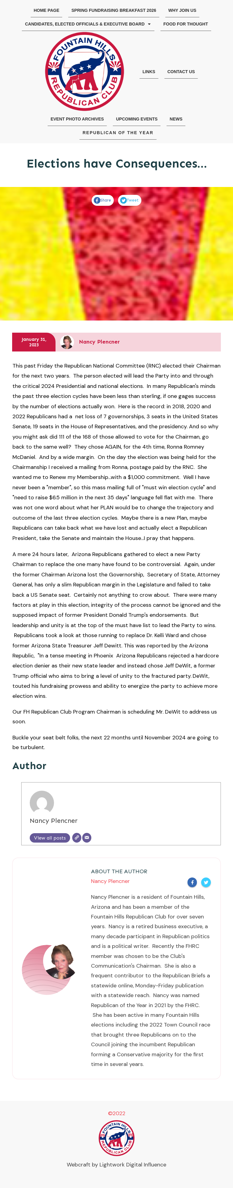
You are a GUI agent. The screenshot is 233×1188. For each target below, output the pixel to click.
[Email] (86, 838)
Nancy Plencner (54, 821)
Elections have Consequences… (116, 163)
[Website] (76, 838)
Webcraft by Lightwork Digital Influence (116, 1164)
